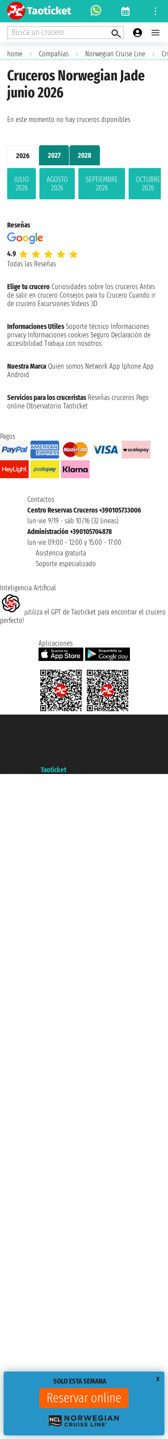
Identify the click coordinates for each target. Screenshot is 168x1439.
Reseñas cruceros (111, 397)
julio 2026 (21, 183)
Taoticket (53, 770)
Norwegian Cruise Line (115, 54)
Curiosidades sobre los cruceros (95, 286)
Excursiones (53, 303)
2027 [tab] (54, 155)
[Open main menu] (155, 32)
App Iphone (125, 366)
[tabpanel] (84, 185)
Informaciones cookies (58, 335)
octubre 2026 (148, 183)
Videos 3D (84, 303)
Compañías (54, 54)
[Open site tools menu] (155, 11)
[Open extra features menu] (65, 32)
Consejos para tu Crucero (93, 295)
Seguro (99, 335)
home (14, 54)
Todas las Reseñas (31, 264)
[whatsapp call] (95, 11)
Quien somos (65, 366)
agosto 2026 (57, 183)
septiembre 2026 (102, 183)
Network (96, 366)
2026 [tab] (23, 155)
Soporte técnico (87, 326)
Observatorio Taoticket (57, 406)
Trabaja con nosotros (73, 343)
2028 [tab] (84, 155)
